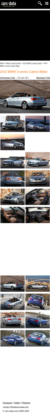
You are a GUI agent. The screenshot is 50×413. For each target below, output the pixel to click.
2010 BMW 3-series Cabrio (32, 63)
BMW (2, 63)
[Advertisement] (25, 35)
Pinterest (26, 403)
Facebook (7, 403)
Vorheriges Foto (7, 78)
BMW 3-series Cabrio (13, 63)
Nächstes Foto (43, 78)
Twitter (17, 403)
